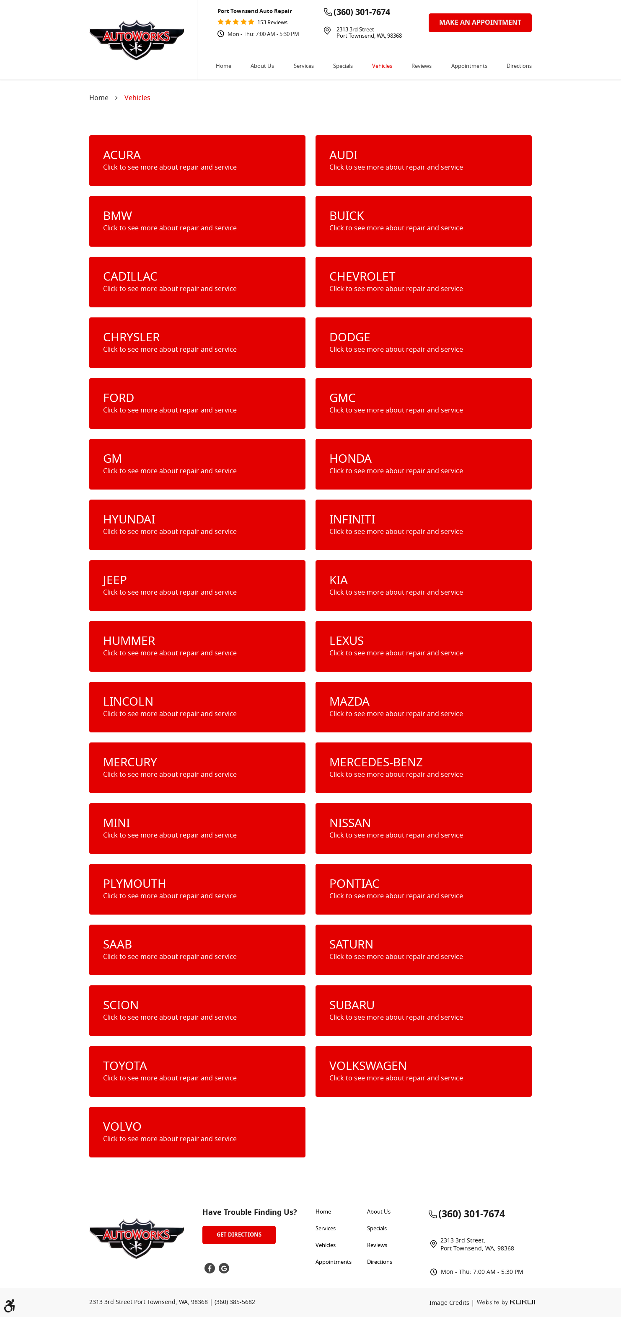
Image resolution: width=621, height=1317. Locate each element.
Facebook (209, 1268)
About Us (262, 66)
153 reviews (272, 22)
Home (223, 66)
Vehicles (382, 66)
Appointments (469, 66)
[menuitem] (223, 66)
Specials (343, 66)
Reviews (421, 66)
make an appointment (480, 23)
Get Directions (239, 1235)
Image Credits (450, 1303)
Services (304, 66)
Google (224, 1268)
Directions (519, 66)
